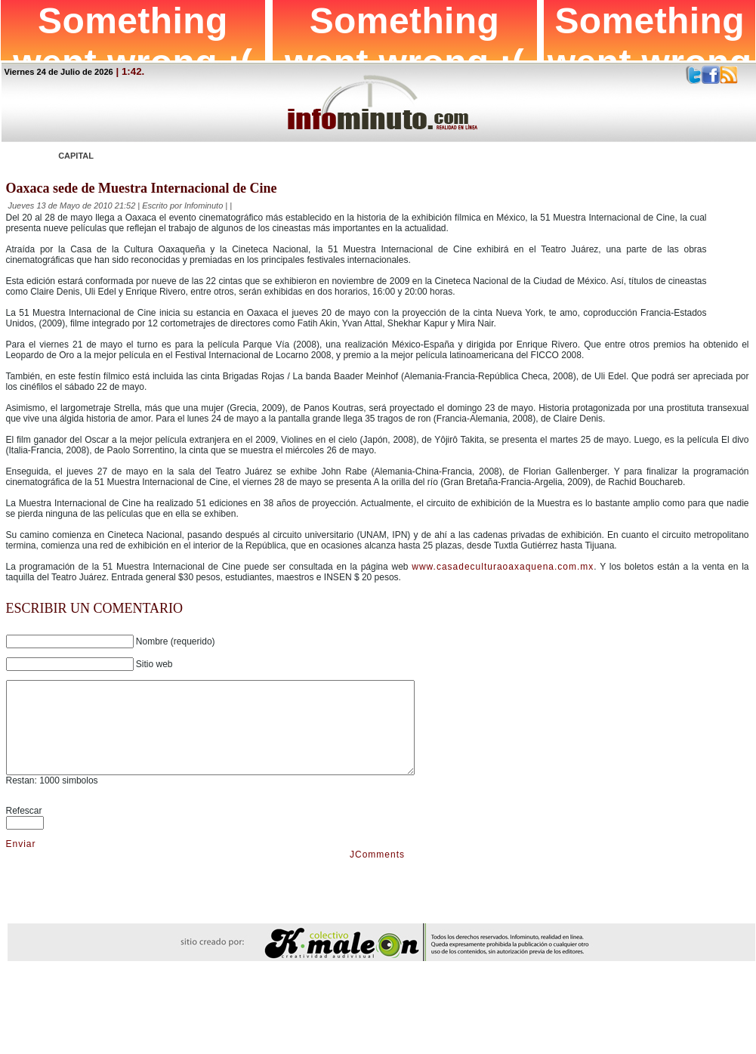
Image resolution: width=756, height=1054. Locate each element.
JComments (377, 872)
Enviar (21, 862)
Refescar (24, 829)
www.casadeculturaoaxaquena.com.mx (503, 566)
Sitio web (154, 664)
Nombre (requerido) (175, 641)
